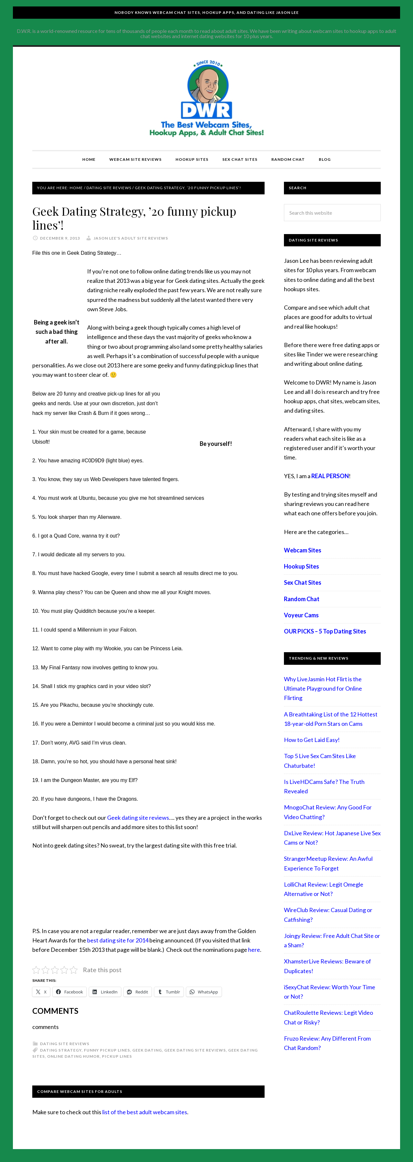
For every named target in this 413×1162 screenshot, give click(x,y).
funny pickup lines (107, 1050)
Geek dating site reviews (138, 817)
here (254, 949)
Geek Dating (147, 1050)
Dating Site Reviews (64, 1043)
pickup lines (117, 1056)
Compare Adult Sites (206, 98)
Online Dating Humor (73, 1056)
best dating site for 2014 (117, 940)
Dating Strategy (61, 1050)
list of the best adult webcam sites (144, 1112)
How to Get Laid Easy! (312, 739)
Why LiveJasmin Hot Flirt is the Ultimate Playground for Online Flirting (323, 688)
